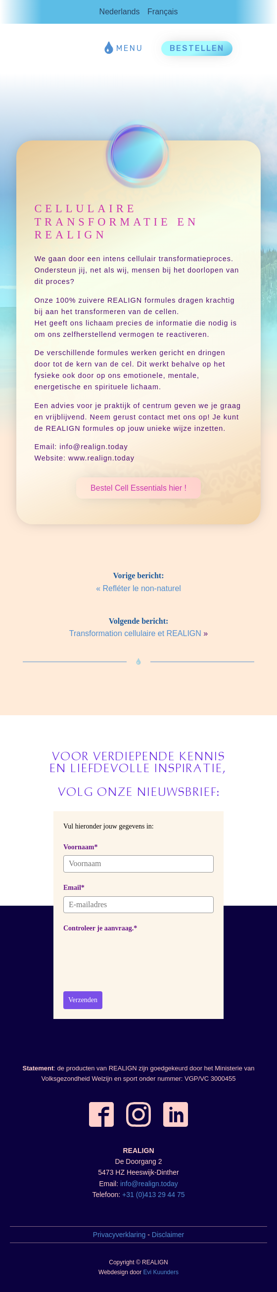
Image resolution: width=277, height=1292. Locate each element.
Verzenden (82, 1000)
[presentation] (138, 956)
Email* (74, 887)
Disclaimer (168, 1235)
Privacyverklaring (119, 1235)
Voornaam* (80, 847)
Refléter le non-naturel (142, 588)
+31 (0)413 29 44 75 (153, 1195)
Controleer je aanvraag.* (100, 928)
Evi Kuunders (161, 1272)
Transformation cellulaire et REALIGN (135, 633)
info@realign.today (149, 1184)
